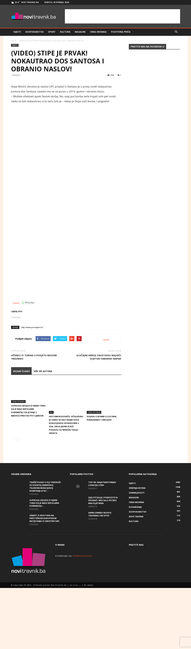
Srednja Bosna (137, 539)
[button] (176, 32)
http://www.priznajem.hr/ (32, 389)
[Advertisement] (122, 16)
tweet (106, 401)
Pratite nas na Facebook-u (147, 46)
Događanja (135, 558)
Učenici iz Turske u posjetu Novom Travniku (34, 419)
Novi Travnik (136, 567)
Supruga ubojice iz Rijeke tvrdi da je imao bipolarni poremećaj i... (44, 554)
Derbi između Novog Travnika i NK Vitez (99, 565)
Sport (52, 31)
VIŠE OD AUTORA (43, 433)
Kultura (65, 31)
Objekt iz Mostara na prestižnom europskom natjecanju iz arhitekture (44, 569)
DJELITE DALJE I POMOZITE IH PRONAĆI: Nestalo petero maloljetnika (103, 551)
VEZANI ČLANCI (21, 433)
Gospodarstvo (34, 31)
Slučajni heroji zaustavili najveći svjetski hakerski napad (98, 419)
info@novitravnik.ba (82, 607)
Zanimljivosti (136, 544)
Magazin (80, 31)
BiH (51, 463)
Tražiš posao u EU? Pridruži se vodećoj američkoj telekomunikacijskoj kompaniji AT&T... (45, 538)
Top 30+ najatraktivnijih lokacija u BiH (102, 535)
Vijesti (17, 31)
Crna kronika (98, 31)
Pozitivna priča (120, 31)
